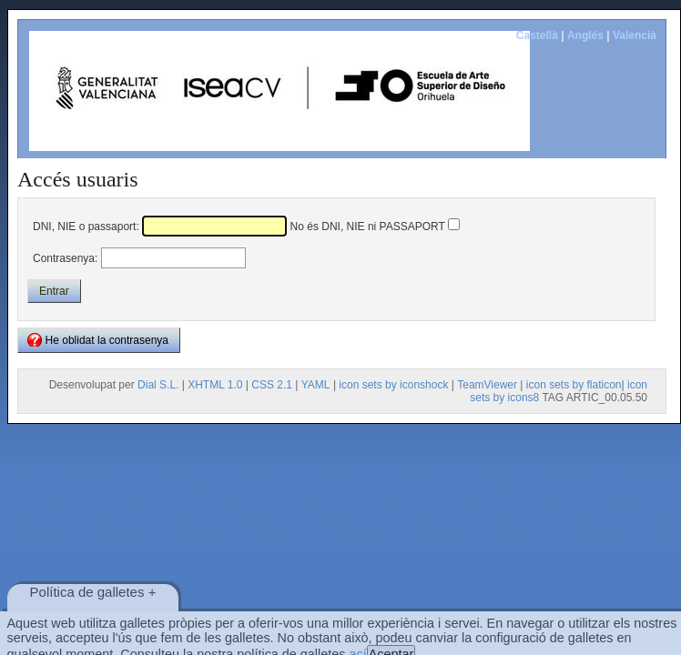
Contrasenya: (65, 258)
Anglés (585, 35)
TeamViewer (487, 384)
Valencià (634, 35)
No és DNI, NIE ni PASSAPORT (367, 226)
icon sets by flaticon (574, 384)
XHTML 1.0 (215, 384)
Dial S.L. (157, 384)
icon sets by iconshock (393, 384)
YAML (315, 384)
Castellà (537, 35)
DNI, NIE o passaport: (86, 226)
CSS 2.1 (271, 384)
